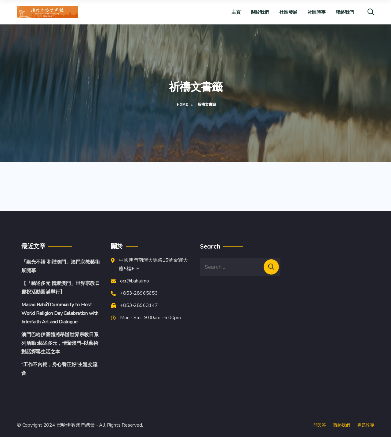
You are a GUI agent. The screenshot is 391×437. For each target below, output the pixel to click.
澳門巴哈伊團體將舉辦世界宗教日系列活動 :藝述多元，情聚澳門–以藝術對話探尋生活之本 (60, 343)
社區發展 (288, 12)
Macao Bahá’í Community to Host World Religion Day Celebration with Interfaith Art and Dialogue (59, 313)
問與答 (319, 425)
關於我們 (260, 12)
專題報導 (365, 425)
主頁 (236, 12)
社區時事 (317, 12)
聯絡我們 (345, 12)
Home (182, 104)
